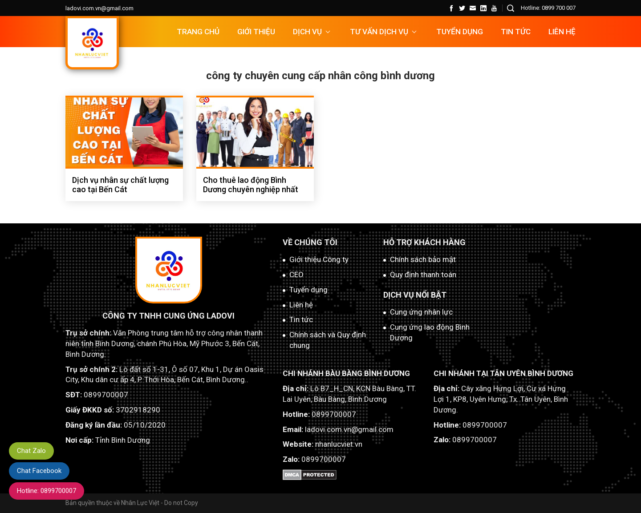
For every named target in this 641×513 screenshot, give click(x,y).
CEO (296, 274)
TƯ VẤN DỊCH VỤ (379, 31)
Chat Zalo (31, 451)
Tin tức (516, 31)
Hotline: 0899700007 (46, 491)
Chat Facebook (39, 471)
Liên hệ (562, 31)
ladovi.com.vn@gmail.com (99, 8)
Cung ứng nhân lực (421, 311)
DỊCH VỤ (307, 31)
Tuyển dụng (308, 289)
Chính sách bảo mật (423, 259)
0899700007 (106, 394)
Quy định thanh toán (423, 274)
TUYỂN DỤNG (459, 31)
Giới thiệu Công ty (319, 259)
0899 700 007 (559, 7)
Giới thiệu (256, 31)
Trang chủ (198, 31)
